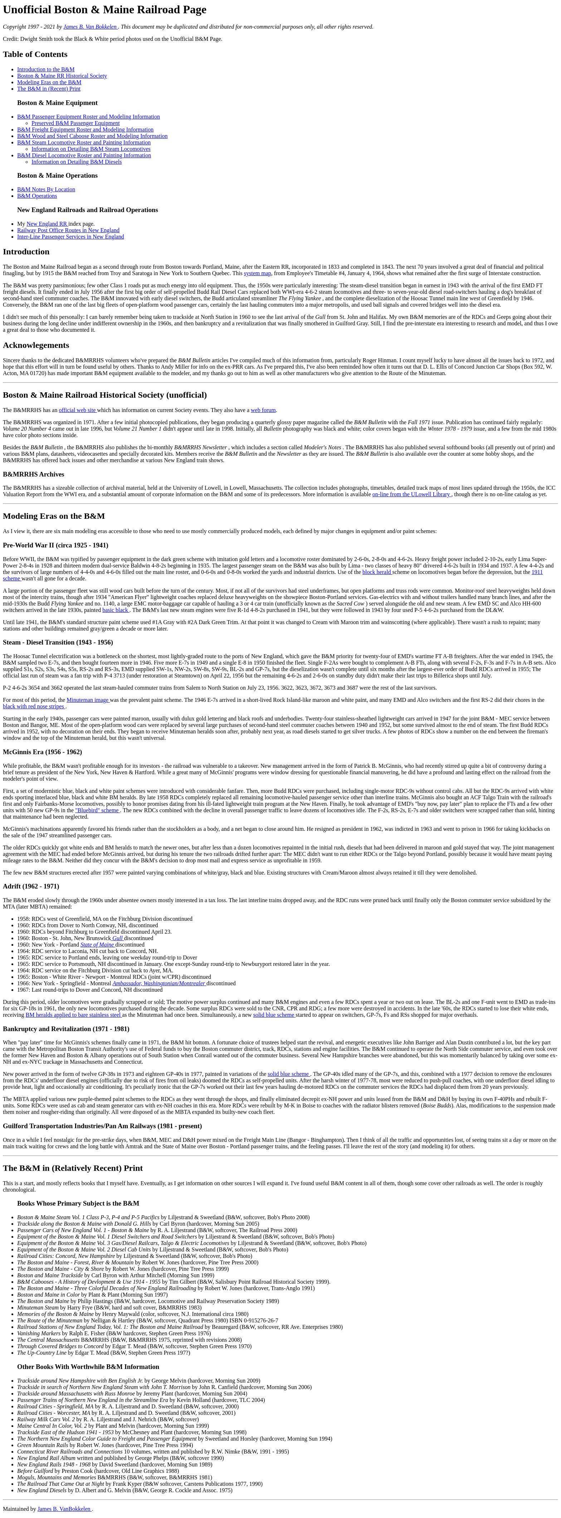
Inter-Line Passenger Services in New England (70, 237)
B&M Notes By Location (46, 189)
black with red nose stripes (34, 706)
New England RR (47, 224)
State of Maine (98, 945)
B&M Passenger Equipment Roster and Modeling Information (88, 117)
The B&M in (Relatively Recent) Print (73, 1168)
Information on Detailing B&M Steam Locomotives (91, 149)
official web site (78, 410)
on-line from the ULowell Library (412, 494)
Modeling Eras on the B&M (49, 82)
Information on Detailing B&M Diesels (76, 162)
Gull (117, 938)
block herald (377, 572)
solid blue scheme (274, 1015)
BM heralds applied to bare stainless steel (74, 1015)
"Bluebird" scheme (97, 810)
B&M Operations (37, 196)
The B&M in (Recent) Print (49, 89)
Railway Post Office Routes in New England (68, 230)
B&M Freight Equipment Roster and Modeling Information (85, 129)
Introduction (26, 251)
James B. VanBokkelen (65, 1509)
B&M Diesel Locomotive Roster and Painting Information (84, 155)
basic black (116, 610)
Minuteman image (88, 700)
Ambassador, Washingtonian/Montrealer (159, 983)
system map (257, 273)
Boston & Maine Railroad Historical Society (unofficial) (105, 394)
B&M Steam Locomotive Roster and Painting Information (84, 142)
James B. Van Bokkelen (90, 27)
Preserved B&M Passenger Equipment (75, 123)
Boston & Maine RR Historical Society (62, 76)
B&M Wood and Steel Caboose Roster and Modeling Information (92, 136)
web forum (263, 410)
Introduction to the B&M (45, 69)
